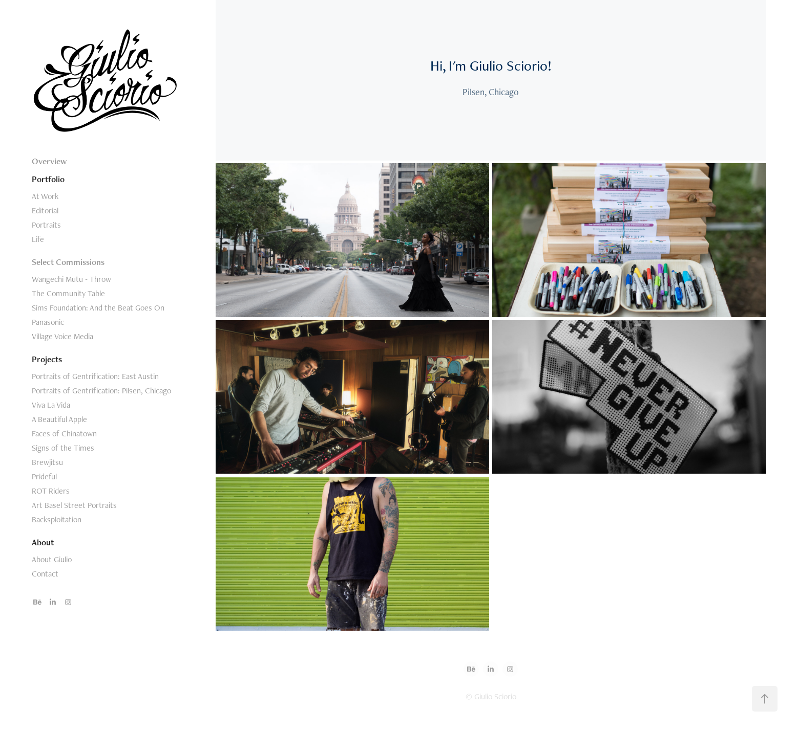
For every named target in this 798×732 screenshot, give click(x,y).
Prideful (44, 476)
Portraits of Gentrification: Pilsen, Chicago (101, 390)
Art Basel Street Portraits (74, 505)
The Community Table (68, 293)
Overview (49, 161)
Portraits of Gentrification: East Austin (95, 376)
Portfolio (48, 179)
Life (38, 239)
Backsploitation (56, 519)
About (43, 542)
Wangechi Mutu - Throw (71, 279)
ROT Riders (51, 490)
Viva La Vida (51, 405)
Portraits (46, 224)
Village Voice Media (62, 336)
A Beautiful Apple (59, 419)
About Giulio (52, 559)
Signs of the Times (63, 447)
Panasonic (48, 322)
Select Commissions (68, 262)
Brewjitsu (47, 462)
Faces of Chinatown (64, 433)
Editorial (45, 210)
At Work (45, 196)
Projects (47, 359)
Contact (45, 573)
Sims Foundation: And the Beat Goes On (98, 307)
